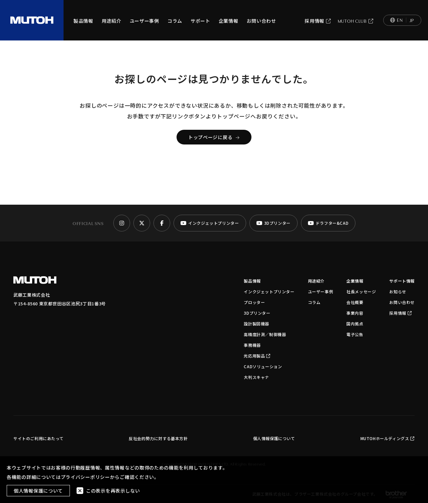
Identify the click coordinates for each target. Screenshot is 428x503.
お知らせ (397, 291)
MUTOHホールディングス (387, 438)
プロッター (254, 302)
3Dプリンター (257, 313)
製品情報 (83, 20)
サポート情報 (402, 281)
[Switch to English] (402, 20)
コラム (175, 20)
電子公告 (354, 334)
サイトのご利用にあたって (38, 438)
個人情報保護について (274, 438)
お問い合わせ (261, 20)
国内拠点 (354, 323)
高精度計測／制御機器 (265, 334)
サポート (200, 20)
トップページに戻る (214, 137)
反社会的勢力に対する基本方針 (158, 438)
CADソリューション (263, 366)
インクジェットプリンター (269, 291)
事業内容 (354, 313)
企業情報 (228, 20)
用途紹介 (111, 20)
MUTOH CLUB (355, 20)
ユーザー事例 (144, 20)
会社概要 (354, 302)
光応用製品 (257, 356)
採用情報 (318, 20)
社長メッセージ (361, 291)
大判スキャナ (256, 377)
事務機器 (252, 345)
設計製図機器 (256, 323)
